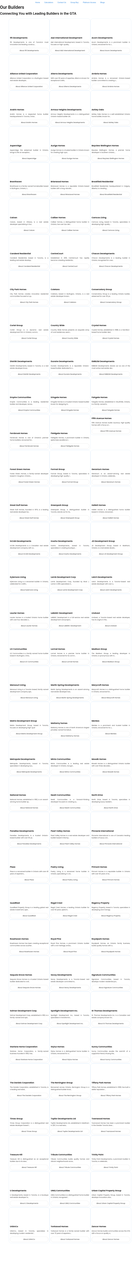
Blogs (102, 2)
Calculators (48, 2)
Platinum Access (89, 2)
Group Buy (74, 2)
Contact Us (62, 2)
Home (37, 2)
